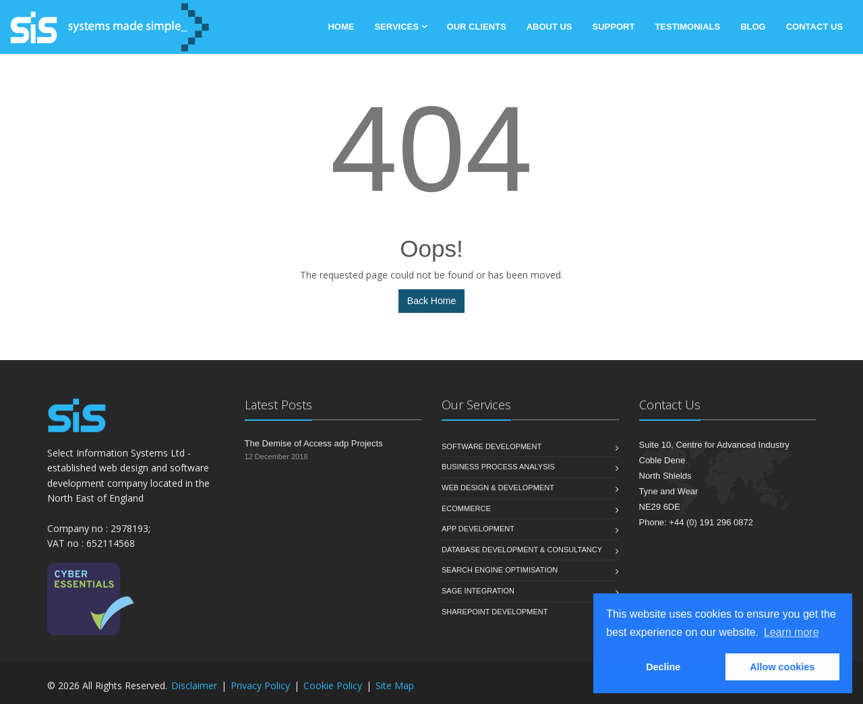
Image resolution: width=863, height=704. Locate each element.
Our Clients (476, 27)
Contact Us (814, 27)
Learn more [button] (791, 632)
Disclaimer (194, 685)
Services (397, 27)
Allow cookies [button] (782, 667)
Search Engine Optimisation (500, 570)
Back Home (431, 300)
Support (614, 27)
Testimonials (687, 27)
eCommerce (466, 508)
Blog (753, 27)
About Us (549, 27)
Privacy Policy (260, 685)
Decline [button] (663, 667)
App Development (478, 529)
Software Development (491, 446)
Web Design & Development (498, 487)
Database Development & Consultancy (522, 550)
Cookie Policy (332, 685)
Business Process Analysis (498, 467)
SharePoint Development (495, 612)
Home (341, 27)
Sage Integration (478, 591)
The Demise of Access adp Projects (314, 443)
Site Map (395, 685)
